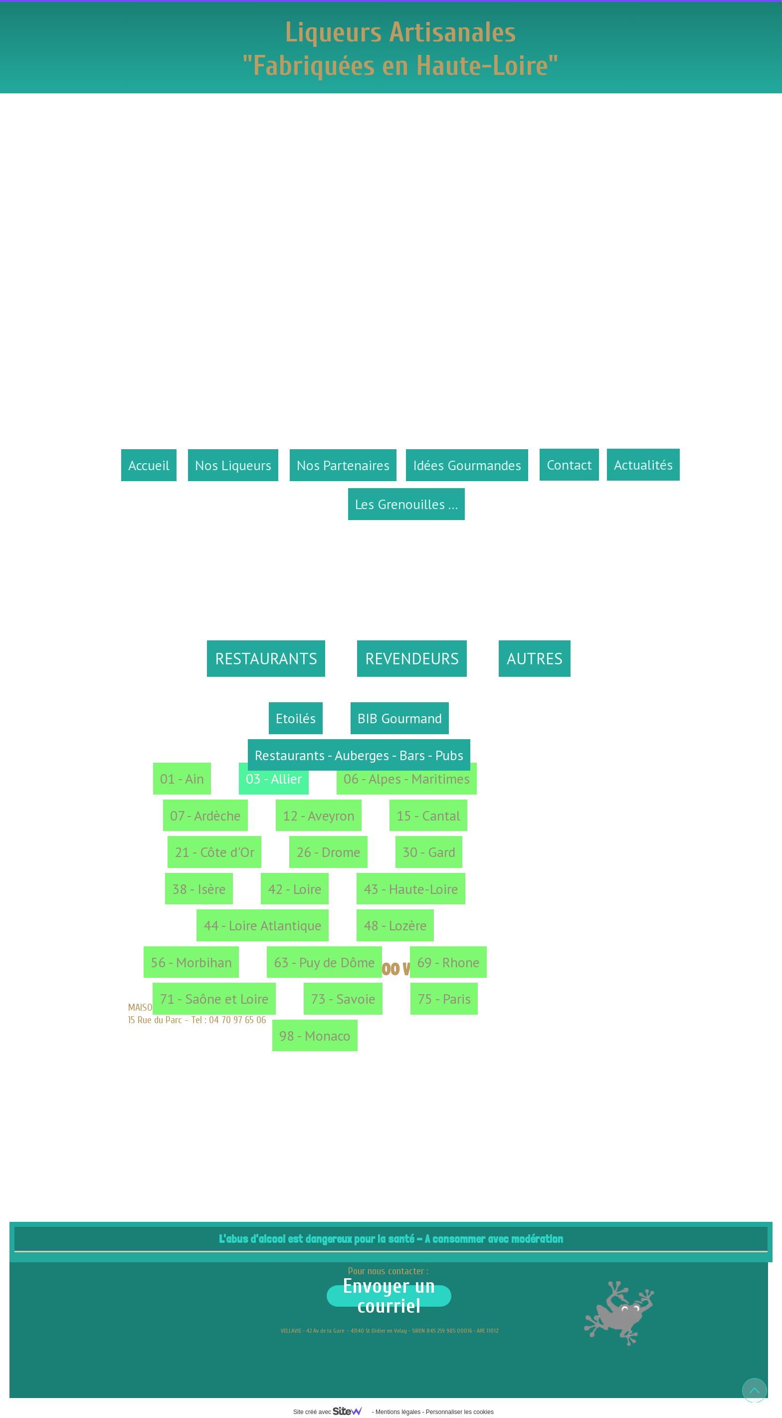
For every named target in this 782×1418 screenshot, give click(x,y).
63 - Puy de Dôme (324, 962)
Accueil (149, 465)
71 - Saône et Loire (214, 998)
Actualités (643, 464)
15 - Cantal (428, 815)
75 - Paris (444, 998)
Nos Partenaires (343, 465)
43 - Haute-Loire (411, 888)
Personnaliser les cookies (460, 1412)
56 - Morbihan (191, 962)
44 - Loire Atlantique (262, 925)
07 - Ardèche (205, 815)
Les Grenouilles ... (406, 504)
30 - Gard (428, 852)
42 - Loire (295, 888)
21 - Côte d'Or (214, 852)
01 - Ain (182, 778)
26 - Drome (328, 852)
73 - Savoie (343, 998)
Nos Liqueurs (233, 465)
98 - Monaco (315, 1035)
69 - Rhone (448, 962)
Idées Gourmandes (467, 465)
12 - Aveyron (319, 815)
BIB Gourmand (400, 718)
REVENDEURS (412, 658)
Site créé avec (331, 1412)
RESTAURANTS (266, 658)
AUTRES (535, 658)
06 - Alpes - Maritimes (407, 778)
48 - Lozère (395, 925)
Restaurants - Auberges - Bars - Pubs (359, 755)
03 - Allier (274, 778)
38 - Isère (199, 888)
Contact (569, 464)
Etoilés (296, 718)
